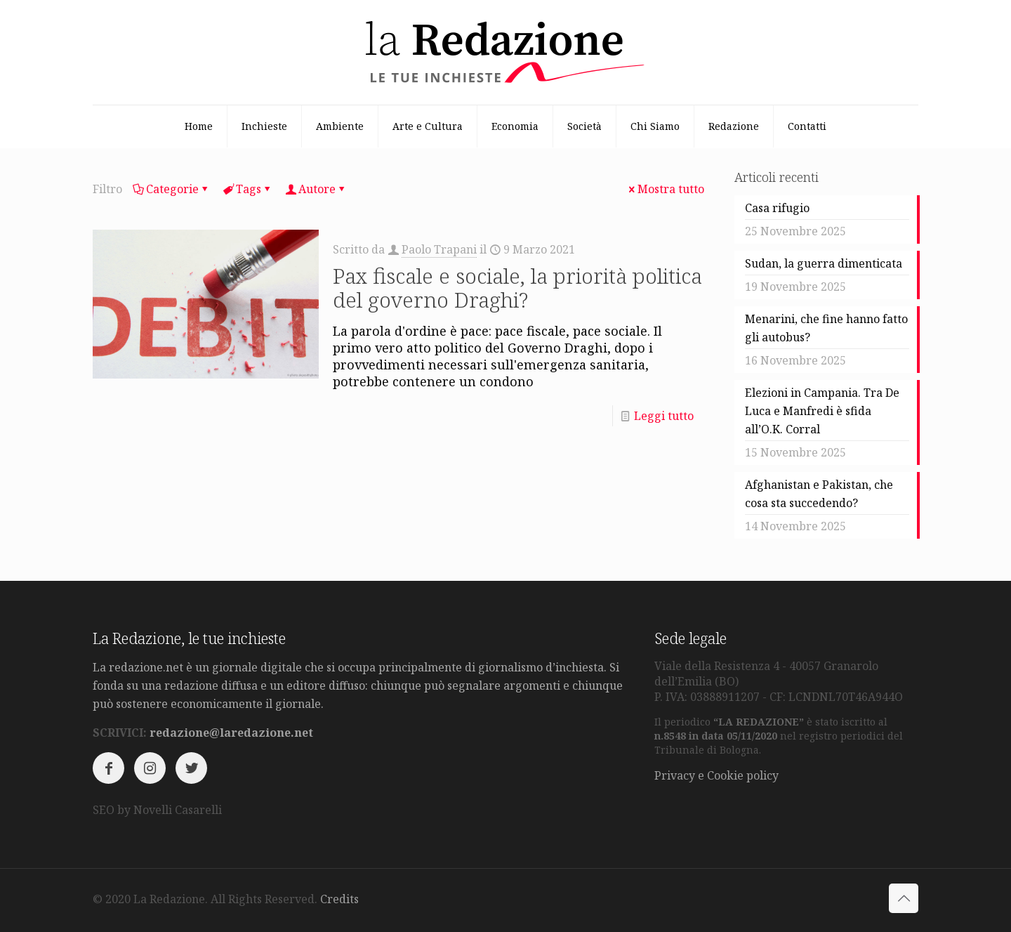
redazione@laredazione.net (231, 732)
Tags (247, 189)
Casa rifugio (777, 208)
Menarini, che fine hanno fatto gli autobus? (826, 328)
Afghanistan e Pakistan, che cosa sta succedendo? (819, 494)
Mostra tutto (665, 189)
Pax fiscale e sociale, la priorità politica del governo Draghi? (517, 287)
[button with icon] (108, 768)
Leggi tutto (664, 416)
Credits (339, 899)
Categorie (171, 189)
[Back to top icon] (903, 898)
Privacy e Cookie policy (716, 775)
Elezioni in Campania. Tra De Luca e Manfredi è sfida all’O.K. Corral (822, 411)
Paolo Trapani (439, 249)
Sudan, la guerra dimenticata (823, 263)
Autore (316, 189)
